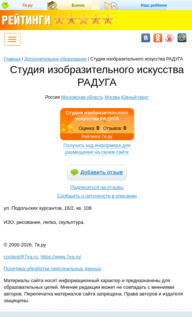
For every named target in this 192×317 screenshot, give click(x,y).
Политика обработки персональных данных (52, 268)
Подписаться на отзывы (97, 187)
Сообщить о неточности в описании (97, 196)
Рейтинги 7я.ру (97, 136)
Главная (12, 59)
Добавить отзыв (101, 172)
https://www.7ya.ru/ (60, 256)
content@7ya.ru (21, 256)
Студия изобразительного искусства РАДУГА (97, 115)
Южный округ (135, 97)
